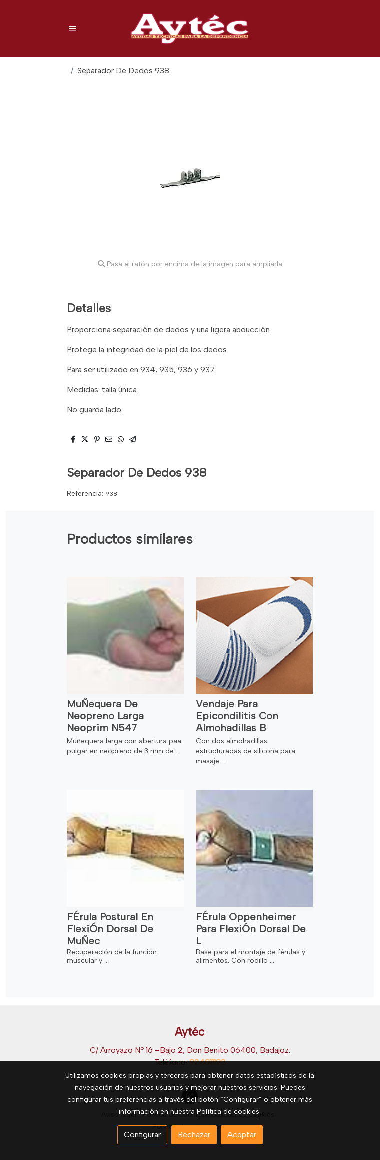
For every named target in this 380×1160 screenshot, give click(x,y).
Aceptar (242, 1134)
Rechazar (194, 1134)
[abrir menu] (73, 28)
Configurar (142, 1134)
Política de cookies (228, 1111)
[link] (190, 28)
